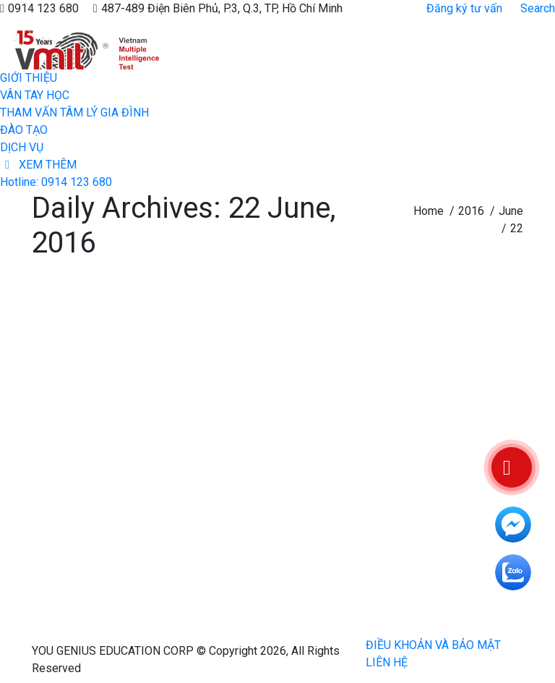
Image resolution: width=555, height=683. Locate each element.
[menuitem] (28, 78)
